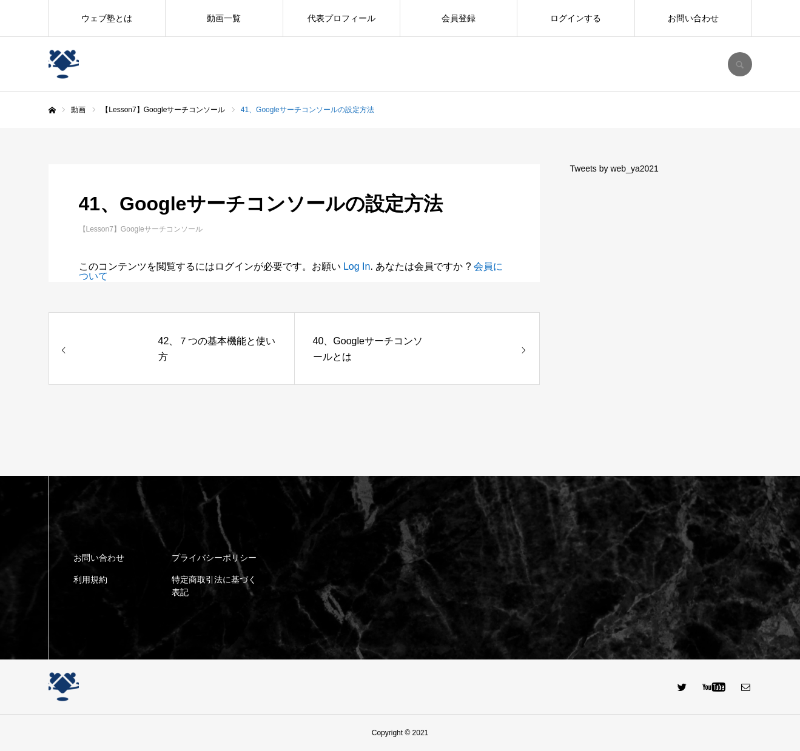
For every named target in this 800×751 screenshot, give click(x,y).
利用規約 (90, 579)
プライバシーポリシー (214, 557)
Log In (356, 266)
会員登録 (459, 18)
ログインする (575, 18)
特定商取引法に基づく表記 (214, 586)
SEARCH (740, 64)
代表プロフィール (341, 18)
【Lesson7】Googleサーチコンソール (141, 229)
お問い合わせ (693, 18)
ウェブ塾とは (106, 18)
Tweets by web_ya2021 (614, 168)
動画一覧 (224, 18)
